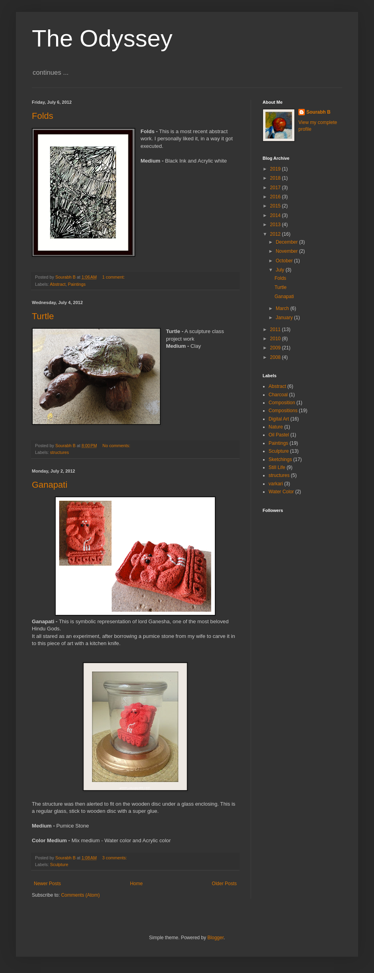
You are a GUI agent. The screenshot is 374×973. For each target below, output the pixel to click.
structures (59, 452)
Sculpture (59, 864)
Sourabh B (318, 112)
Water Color (281, 491)
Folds (42, 116)
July (281, 270)
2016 (276, 197)
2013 (276, 224)
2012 (276, 234)
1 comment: (114, 277)
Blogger (215, 937)
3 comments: (115, 857)
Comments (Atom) (80, 895)
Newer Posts (47, 883)
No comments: (117, 445)
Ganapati (49, 485)
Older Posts (224, 883)
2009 (276, 348)
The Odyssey (102, 38)
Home (136, 883)
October (285, 261)
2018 (276, 178)
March (283, 308)
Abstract (58, 284)
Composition (282, 402)
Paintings (77, 284)
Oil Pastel (279, 435)
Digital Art (279, 419)
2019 (276, 169)
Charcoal (278, 394)
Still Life (277, 467)
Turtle (43, 316)
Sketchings (280, 459)
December (287, 242)
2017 (276, 187)
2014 (276, 215)
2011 (276, 329)
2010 (276, 338)
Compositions (283, 410)
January (285, 317)
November (287, 251)
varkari (276, 483)
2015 (276, 206)
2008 (276, 357)
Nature (276, 427)
